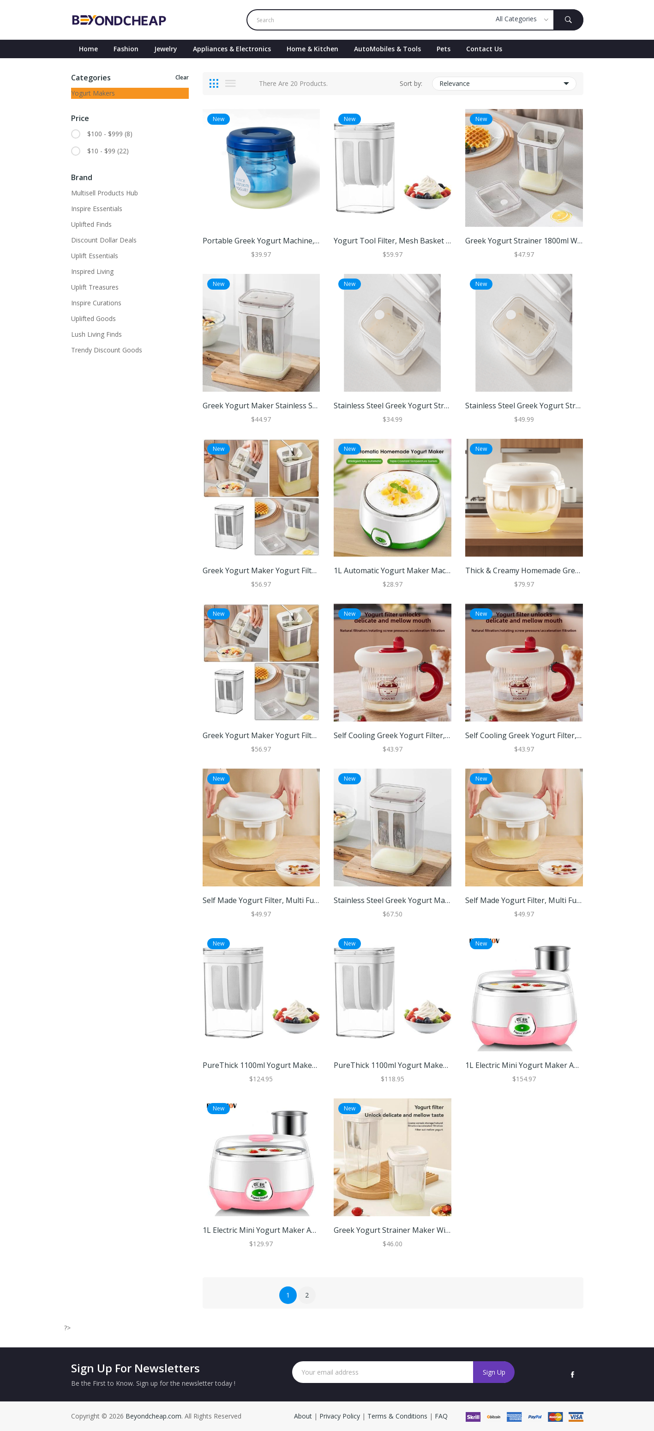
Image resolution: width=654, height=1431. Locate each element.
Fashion (126, 48)
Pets (443, 48)
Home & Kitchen (312, 48)
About (304, 1416)
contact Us (484, 48)
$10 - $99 (108, 151)
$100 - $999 (109, 134)
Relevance (504, 83)
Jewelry (165, 48)
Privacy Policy (339, 1416)
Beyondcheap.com (153, 1416)
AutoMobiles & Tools (387, 48)
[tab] (214, 84)
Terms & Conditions (398, 1416)
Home (88, 48)
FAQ (441, 1416)
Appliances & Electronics (232, 48)
